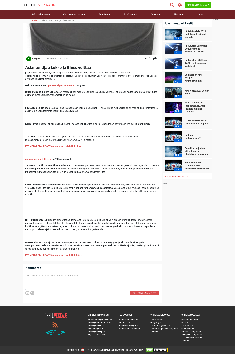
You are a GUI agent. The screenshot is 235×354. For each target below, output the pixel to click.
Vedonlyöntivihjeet (96, 331)
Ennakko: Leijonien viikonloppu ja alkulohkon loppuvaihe (197, 151)
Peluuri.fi (154, 331)
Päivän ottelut (131, 14)
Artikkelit (35, 20)
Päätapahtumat (40, 14)
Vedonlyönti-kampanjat (129, 328)
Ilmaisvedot (124, 322)
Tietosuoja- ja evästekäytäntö (164, 328)
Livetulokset (187, 325)
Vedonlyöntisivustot (74, 14)
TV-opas (185, 340)
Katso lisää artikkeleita (176, 176)
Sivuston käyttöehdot (160, 325)
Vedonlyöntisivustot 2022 (99, 322)
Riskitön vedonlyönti (128, 325)
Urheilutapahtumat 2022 (192, 319)
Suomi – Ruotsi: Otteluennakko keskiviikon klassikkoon (197, 165)
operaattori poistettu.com (60, 85)
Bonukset (104, 14)
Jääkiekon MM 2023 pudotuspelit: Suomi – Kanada (196, 34)
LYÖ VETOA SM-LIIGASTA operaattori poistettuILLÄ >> (53, 255)
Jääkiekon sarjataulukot (192, 331)
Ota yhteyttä (155, 322)
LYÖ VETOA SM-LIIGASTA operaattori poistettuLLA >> (53, 146)
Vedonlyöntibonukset (129, 319)
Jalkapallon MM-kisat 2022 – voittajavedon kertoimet (196, 63)
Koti (27, 20)
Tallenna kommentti (144, 293)
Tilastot (179, 14)
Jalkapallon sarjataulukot (193, 334)
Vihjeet (156, 14)
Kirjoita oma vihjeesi (97, 334)
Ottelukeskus (187, 328)
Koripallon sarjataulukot (192, 337)
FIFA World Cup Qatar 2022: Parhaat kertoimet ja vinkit (196, 48)
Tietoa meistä (156, 319)
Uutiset (200, 14)
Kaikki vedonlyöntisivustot (100, 319)
